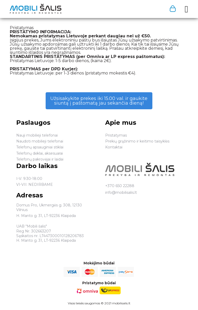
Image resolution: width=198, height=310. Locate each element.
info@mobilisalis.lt (121, 192)
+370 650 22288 (119, 185)
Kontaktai (113, 147)
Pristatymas (116, 135)
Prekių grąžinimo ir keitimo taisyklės (137, 141)
